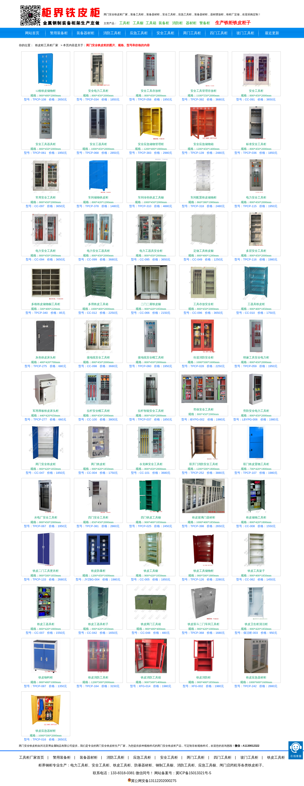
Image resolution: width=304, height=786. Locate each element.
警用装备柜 (59, 33)
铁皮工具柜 (276, 757)
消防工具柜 (112, 33)
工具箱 (151, 23)
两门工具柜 (192, 33)
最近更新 (272, 33)
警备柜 (204, 23)
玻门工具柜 (245, 33)
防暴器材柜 (143, 765)
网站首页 (32, 33)
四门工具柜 (219, 33)
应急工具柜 (139, 33)
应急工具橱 (207, 765)
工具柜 (124, 23)
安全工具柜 (165, 33)
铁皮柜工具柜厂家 (46, 45)
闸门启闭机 (228, 765)
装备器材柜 (85, 33)
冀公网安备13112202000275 (154, 781)
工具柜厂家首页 (31, 757)
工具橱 (138, 23)
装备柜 (164, 23)
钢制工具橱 (164, 765)
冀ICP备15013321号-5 (193, 773)
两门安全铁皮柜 (61, 15)
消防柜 (177, 23)
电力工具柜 (79, 765)
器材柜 (191, 23)
